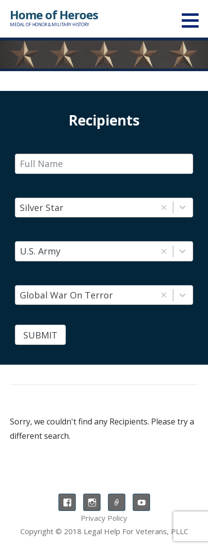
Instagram (92, 502)
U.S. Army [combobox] (40, 251)
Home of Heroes (54, 14)
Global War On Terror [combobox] (66, 295)
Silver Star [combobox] (41, 207)
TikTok (116, 502)
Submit (40, 335)
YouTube (141, 502)
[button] (193, 20)
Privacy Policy (104, 518)
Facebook (67, 502)
